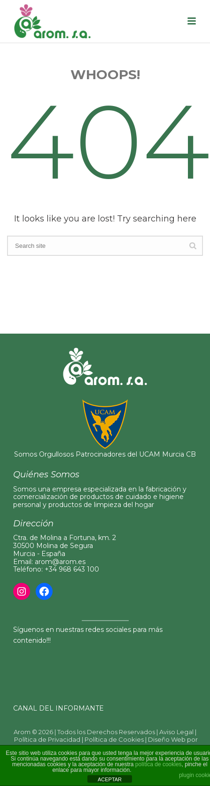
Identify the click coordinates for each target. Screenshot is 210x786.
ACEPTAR (110, 779)
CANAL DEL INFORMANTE (58, 708)
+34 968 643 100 (72, 569)
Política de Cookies (114, 739)
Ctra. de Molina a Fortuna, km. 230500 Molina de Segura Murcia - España (64, 545)
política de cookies (158, 764)
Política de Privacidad (47, 739)
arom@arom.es (60, 561)
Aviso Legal (176, 732)
